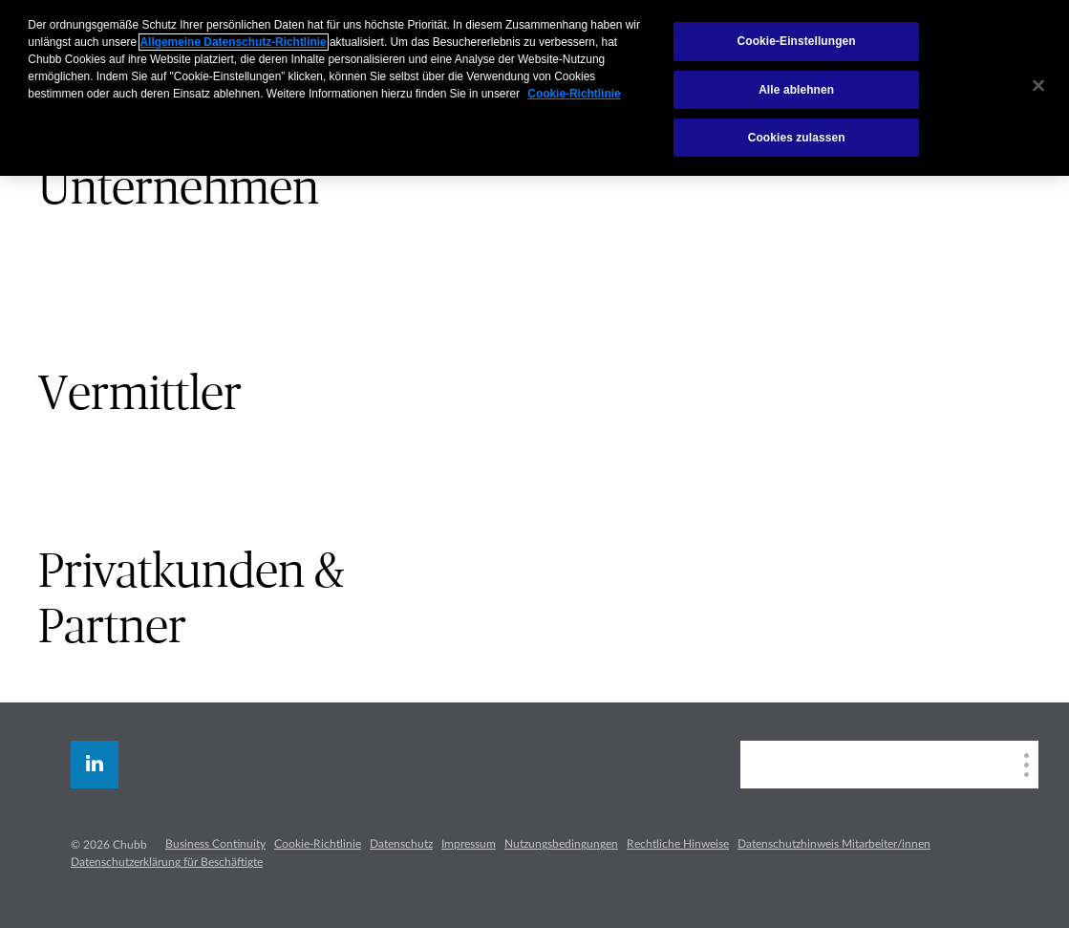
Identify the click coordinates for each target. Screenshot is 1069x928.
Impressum (468, 844)
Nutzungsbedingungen (561, 844)
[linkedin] (94, 764)
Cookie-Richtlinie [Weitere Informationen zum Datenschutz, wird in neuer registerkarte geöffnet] (573, 93)
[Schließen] (1038, 86)
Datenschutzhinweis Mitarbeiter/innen (834, 844)
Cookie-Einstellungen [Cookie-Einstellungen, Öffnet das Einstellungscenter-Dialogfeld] (797, 41)
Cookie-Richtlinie (317, 844)
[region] (534, 88)
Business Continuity (215, 844)
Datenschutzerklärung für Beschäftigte (167, 862)
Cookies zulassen (796, 137)
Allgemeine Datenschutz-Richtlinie (233, 42)
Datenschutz (401, 844)
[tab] (267, 188)
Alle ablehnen (796, 90)
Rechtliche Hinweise (678, 844)
